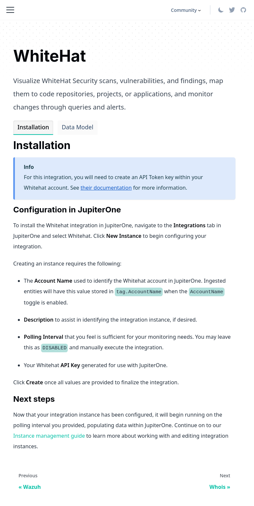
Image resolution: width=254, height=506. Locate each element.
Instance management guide (49, 435)
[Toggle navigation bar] (10, 10)
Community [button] (184, 10)
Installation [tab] (33, 127)
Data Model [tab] (77, 127)
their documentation (106, 187)
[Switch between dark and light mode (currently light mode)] (221, 10)
